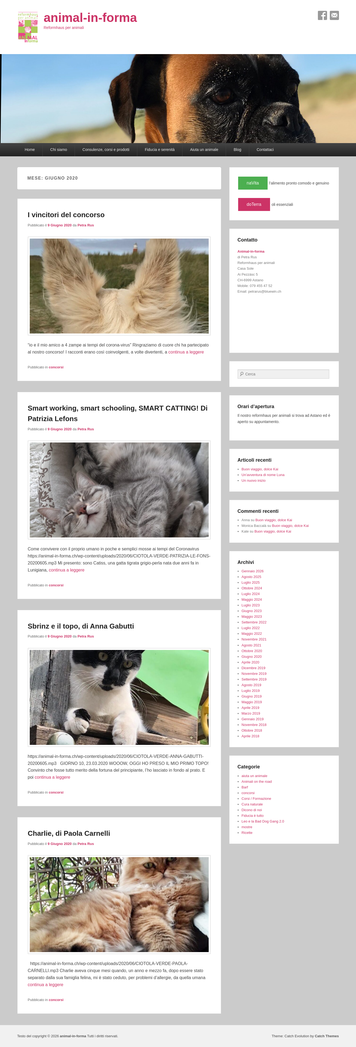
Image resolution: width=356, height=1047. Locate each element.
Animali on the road (257, 782)
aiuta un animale (254, 776)
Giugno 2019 (252, 696)
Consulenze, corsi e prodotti (105, 149)
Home (30, 149)
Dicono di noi (252, 810)
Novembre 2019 (254, 674)
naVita (253, 183)
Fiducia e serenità (160, 149)
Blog (237, 149)
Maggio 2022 (252, 634)
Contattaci (265, 149)
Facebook (322, 15)
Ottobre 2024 (252, 588)
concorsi (56, 367)
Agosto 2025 (251, 577)
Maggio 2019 (252, 702)
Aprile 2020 (250, 662)
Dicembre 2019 (253, 668)
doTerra (254, 204)
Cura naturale (252, 804)
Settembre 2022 (254, 622)
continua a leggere (186, 352)
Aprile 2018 (250, 736)
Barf (245, 787)
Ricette (247, 833)
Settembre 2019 (254, 679)
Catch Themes (327, 1036)
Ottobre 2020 (252, 651)
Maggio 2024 (252, 599)
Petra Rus (86, 225)
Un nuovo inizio (254, 480)
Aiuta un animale (204, 149)
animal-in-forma (90, 18)
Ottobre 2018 (252, 730)
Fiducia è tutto (253, 816)
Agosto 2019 (251, 685)
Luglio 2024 (251, 594)
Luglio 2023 (251, 605)
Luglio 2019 (251, 691)
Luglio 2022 (251, 628)
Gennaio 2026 (253, 571)
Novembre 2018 (254, 725)
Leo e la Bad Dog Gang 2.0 (263, 821)
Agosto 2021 (251, 645)
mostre (247, 827)
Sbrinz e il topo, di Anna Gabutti (81, 626)
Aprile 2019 (250, 708)
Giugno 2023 (252, 611)
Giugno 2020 (252, 657)
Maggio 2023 (252, 617)
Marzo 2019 (251, 713)
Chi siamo (58, 149)
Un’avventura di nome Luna (263, 475)
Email (334, 15)
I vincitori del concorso (66, 215)
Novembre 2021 (254, 639)
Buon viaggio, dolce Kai (260, 469)
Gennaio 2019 (253, 719)
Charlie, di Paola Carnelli (69, 833)
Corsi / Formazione (256, 799)
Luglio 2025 (251, 582)
